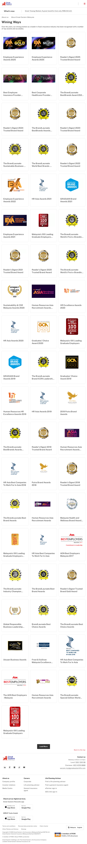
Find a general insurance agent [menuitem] (56, 785)
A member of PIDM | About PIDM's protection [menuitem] (15, 837)
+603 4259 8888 (79, 765)
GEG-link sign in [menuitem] (51, 792)
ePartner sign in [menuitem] (51, 788)
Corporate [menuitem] (27, 781)
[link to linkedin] (4, 767)
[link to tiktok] (19, 767)
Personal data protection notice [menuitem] (27, 826)
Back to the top (79, 750)
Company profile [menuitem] (8, 781)
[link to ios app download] (10, 807)
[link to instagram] (14, 767)
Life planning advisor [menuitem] (31, 785)
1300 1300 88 (80, 762)
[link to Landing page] (8, 760)
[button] (81, 3)
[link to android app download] (26, 807)
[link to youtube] (24, 767)
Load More (44, 746)
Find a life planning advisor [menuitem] (55, 781)
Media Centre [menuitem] (7, 788)
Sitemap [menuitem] (23, 829)
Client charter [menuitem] (44, 826)
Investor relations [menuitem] (8, 785)
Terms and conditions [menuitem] (8, 826)
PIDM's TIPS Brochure (69, 836)
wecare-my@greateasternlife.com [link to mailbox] (72, 768)
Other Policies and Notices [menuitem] (10, 829)
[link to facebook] (9, 767)
